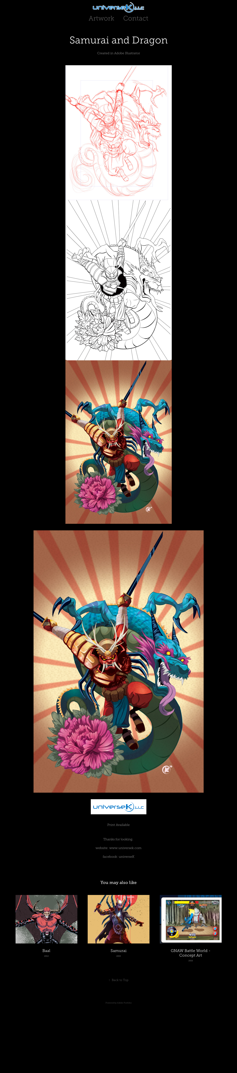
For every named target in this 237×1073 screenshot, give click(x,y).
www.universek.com (125, 848)
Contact (135, 18)
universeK (126, 856)
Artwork (101, 18)
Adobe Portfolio (124, 1003)
